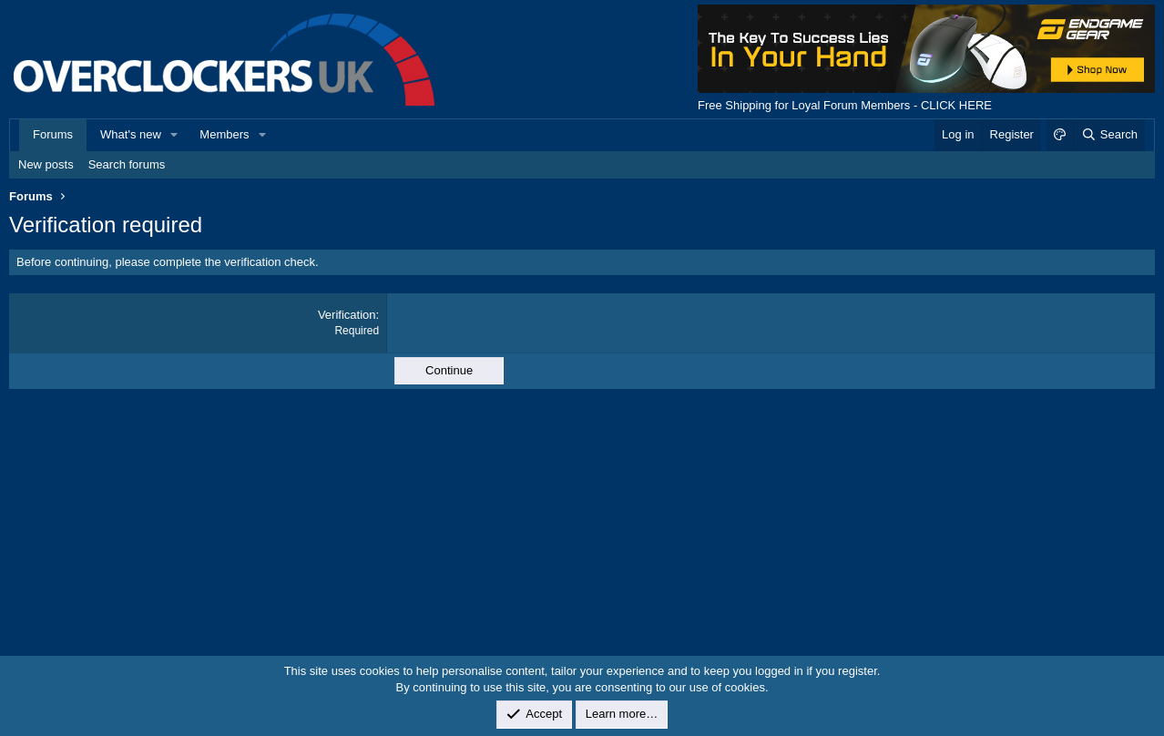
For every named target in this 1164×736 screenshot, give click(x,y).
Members (224, 134)
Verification (347, 315)
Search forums (127, 164)
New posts (46, 164)
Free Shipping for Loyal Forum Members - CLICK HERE (845, 105)
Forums (53, 134)
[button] (175, 134)
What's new (130, 134)
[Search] (1109, 134)
